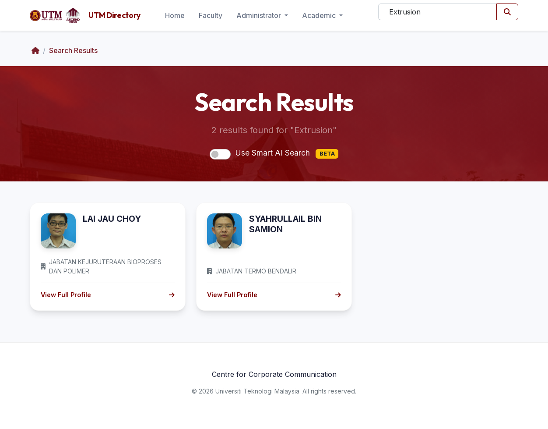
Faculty (210, 15)
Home (175, 15)
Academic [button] (319, 15)
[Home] (35, 50)
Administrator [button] (259, 15)
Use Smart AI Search (286, 153)
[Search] (437, 12)
